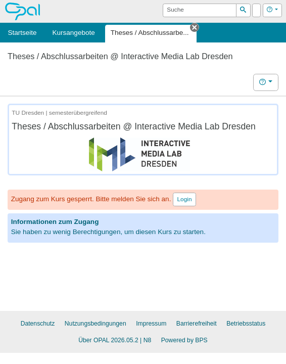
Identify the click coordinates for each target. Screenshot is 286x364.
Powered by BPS (184, 340)
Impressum (151, 323)
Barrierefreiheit (196, 323)
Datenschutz (38, 323)
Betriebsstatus (245, 323)
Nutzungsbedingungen (95, 323)
